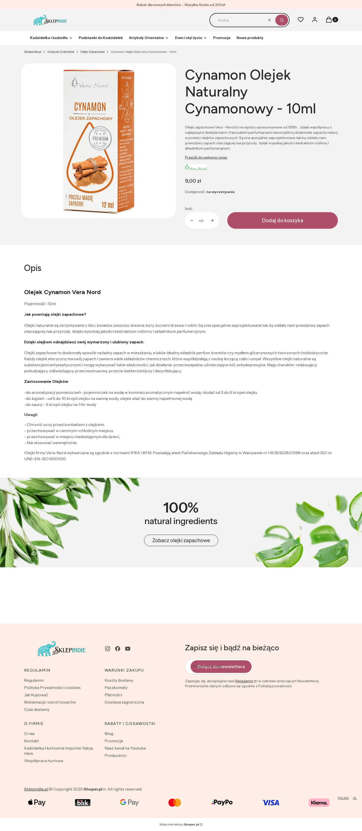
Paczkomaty (116, 687)
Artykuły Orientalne (60, 52)
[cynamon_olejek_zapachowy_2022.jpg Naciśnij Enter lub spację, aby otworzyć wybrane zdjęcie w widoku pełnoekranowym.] (98, 140)
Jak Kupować (36, 694)
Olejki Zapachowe (92, 52)
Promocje (114, 740)
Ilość (188, 208)
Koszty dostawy (119, 680)
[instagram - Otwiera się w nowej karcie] (108, 648)
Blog (109, 733)
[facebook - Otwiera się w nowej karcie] (118, 648)
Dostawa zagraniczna (124, 702)
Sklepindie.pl (32, 52)
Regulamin (34, 680)
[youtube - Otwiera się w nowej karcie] (128, 648)
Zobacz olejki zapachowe (181, 540)
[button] (281, 20)
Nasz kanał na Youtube (125, 748)
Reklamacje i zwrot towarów (50, 702)
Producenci (115, 755)
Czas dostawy (36, 709)
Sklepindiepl (36, 789)
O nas (29, 733)
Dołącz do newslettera (221, 666)
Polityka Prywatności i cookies (52, 687)
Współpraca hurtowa (43, 760)
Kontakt (31, 740)
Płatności (113, 694)
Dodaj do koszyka (282, 220)
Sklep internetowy (179, 824)
